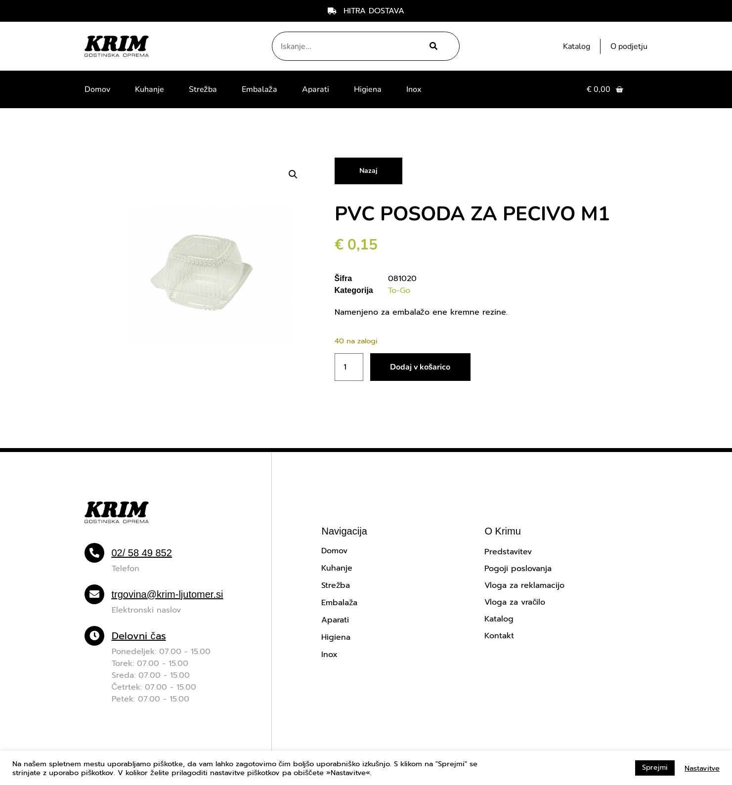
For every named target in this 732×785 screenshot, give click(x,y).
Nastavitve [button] (702, 768)
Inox (413, 89)
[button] (293, 174)
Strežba (203, 89)
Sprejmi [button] (655, 767)
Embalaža (259, 89)
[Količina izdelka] (349, 367)
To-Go (399, 290)
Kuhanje (149, 89)
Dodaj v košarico (420, 367)
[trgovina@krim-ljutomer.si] (94, 594)
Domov (97, 89)
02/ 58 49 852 (142, 552)
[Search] (432, 46)
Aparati (315, 89)
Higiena (368, 89)
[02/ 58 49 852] (94, 553)
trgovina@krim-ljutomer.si (167, 594)
